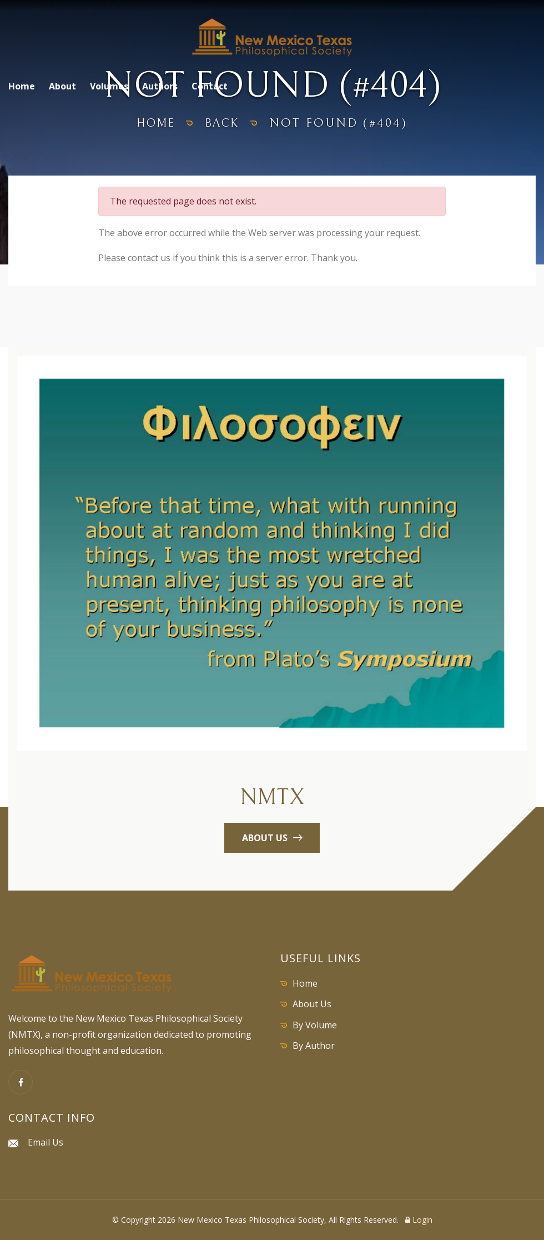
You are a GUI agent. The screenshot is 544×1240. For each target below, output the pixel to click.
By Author (314, 1045)
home (153, 123)
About (62, 86)
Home (21, 86)
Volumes (109, 86)
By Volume (315, 1025)
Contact (210, 86)
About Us (312, 1004)
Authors (160, 86)
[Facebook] (20, 1082)
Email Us (45, 1142)
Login (418, 1219)
